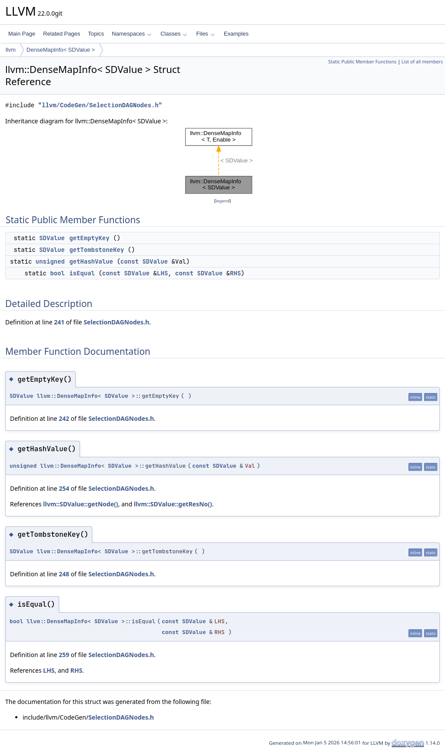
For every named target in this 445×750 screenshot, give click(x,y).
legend (222, 201)
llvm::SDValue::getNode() (80, 504)
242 (64, 418)
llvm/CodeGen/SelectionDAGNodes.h (100, 105)
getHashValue (91, 261)
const (129, 261)
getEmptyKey (89, 238)
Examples (236, 33)
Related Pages (61, 33)
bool (57, 273)
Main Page (21, 33)
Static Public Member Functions (362, 62)
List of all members (422, 62)
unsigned (50, 261)
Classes (173, 33)
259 (64, 655)
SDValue (52, 238)
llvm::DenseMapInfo (67, 396)
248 (64, 574)
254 (64, 488)
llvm (11, 49)
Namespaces (131, 33)
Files (205, 33)
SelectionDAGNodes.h (116, 322)
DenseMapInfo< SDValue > (61, 49)
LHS (162, 273)
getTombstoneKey (96, 250)
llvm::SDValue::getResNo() (173, 504)
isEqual (82, 273)
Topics (96, 33)
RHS (235, 273)
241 (59, 322)
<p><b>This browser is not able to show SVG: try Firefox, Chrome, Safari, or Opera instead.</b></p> (222, 161)
